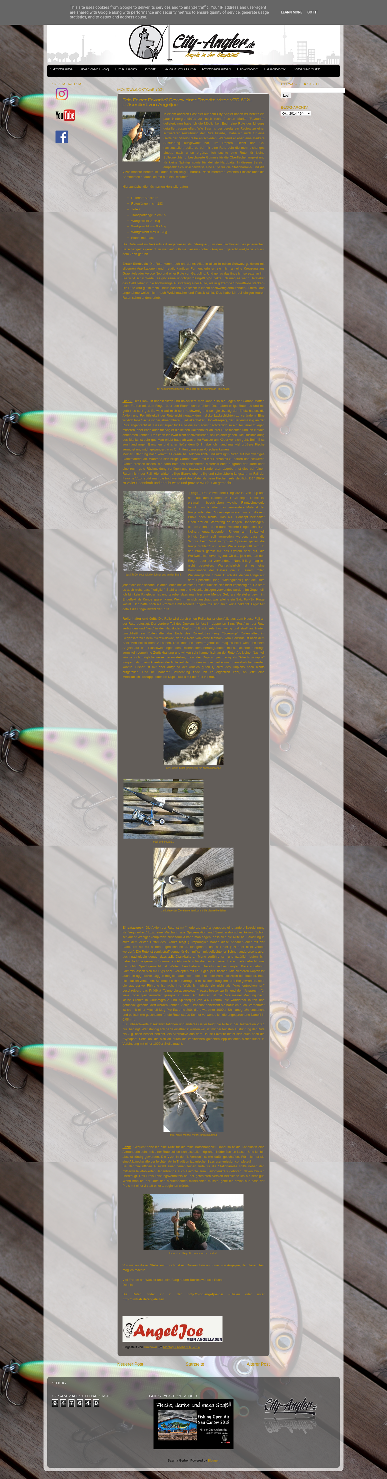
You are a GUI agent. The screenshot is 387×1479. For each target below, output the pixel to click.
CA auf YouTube (179, 69)
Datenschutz (306, 69)
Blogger (213, 1460)
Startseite (61, 69)
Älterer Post (258, 1364)
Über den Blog (93, 69)
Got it (312, 12)
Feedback (275, 69)
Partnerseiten (216, 69)
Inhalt (149, 69)
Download (247, 69)
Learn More (291, 12)
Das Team (126, 69)
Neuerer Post (130, 1364)
